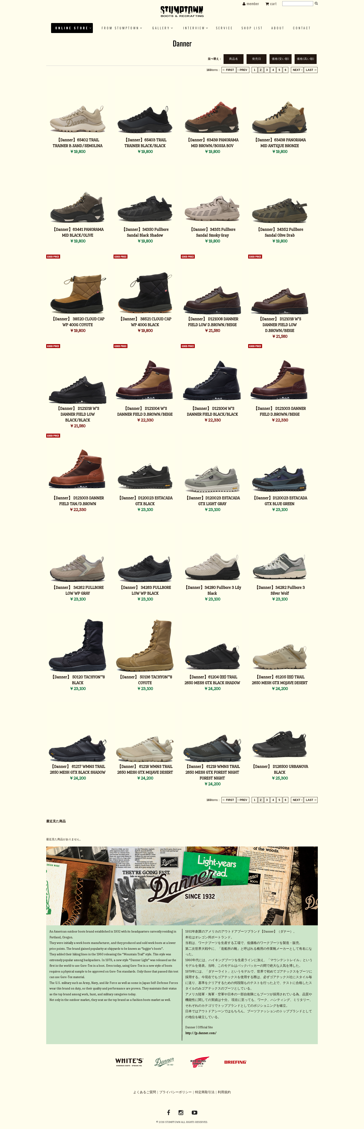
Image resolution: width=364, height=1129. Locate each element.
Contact (302, 28)
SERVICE (224, 28)
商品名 (233, 58)
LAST (309, 70)
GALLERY (161, 28)
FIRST (230, 70)
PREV (243, 70)
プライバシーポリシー (175, 1092)
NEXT (296, 70)
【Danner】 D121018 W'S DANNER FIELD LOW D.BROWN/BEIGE (279, 325)
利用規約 (224, 1092)
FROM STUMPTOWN (120, 28)
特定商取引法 (204, 1092)
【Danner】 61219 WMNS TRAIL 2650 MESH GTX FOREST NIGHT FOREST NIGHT (212, 772)
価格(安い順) (280, 58)
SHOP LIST (252, 28)
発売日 (256, 58)
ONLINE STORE (72, 28)
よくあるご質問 (144, 1092)
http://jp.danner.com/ (201, 1033)
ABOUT (278, 28)
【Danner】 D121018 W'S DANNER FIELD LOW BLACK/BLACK (77, 414)
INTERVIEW (194, 28)
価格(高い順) (305, 58)
